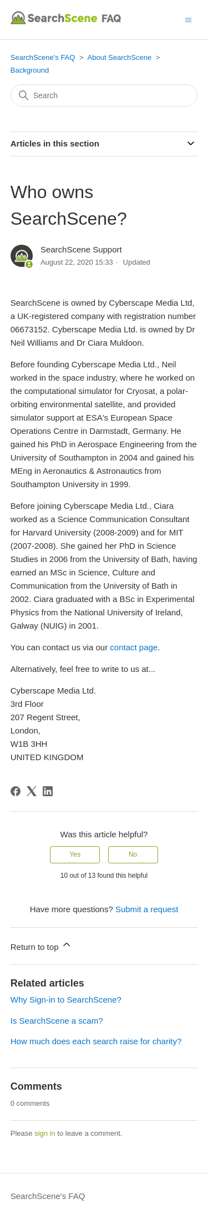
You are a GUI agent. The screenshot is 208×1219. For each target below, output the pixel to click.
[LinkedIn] (48, 791)
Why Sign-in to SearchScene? (66, 999)
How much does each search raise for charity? (96, 1041)
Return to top (41, 945)
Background (30, 70)
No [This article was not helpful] (133, 854)
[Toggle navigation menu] (188, 19)
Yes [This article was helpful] (75, 854)
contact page (134, 647)
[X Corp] (32, 791)
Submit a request (146, 909)
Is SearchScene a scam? (57, 1020)
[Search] (104, 95)
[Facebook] (16, 791)
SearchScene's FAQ (43, 57)
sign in (44, 1133)
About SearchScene (120, 57)
